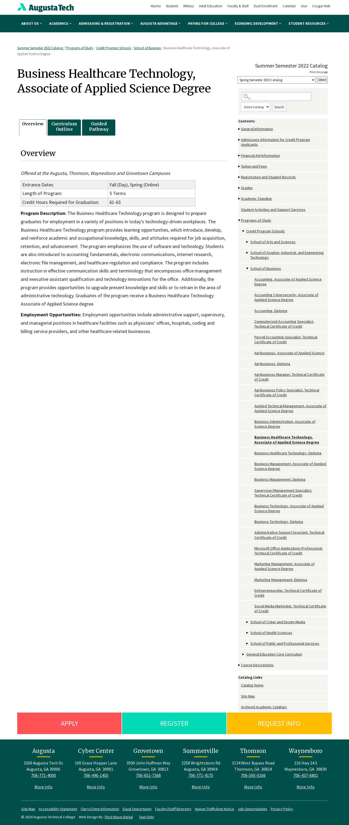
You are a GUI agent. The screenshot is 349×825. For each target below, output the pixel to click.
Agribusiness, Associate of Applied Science (289, 352)
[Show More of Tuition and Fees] (239, 166)
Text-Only (146, 817)
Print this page (318, 72)
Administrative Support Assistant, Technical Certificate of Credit (289, 535)
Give (304, 6)
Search (279, 107)
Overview (33, 123)
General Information (257, 128)
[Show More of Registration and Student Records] (239, 177)
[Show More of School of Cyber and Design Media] (247, 622)
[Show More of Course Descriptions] (239, 665)
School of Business (147, 48)
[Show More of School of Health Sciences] (247, 633)
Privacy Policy (282, 808)
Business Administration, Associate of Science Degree (284, 424)
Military (188, 6)
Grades (247, 187)
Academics (60, 23)
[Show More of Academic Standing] (239, 198)
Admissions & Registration (106, 23)
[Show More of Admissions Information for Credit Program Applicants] (239, 140)
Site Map (248, 696)
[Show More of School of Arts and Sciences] (247, 242)
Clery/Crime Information (100, 808)
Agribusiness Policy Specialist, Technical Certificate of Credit (286, 392)
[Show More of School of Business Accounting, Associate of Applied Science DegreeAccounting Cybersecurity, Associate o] (247, 268)
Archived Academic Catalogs (264, 706)
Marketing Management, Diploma (280, 579)
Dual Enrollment (265, 6)
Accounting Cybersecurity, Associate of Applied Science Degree (286, 297)
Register (174, 723)
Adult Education (210, 6)
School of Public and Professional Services (284, 643)
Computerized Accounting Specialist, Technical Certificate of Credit (284, 324)
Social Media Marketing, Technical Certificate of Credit (290, 608)
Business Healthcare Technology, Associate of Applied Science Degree (286, 439)
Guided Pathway (99, 126)
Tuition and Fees (254, 166)
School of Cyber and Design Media (277, 621)
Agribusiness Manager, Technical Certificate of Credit (289, 377)
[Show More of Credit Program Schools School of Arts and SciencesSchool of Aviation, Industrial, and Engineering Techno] (243, 231)
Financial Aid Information (260, 155)
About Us (31, 23)
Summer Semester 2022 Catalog (40, 48)
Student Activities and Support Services (273, 209)
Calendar (289, 6)
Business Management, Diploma (279, 479)
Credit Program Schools (113, 48)
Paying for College (207, 23)
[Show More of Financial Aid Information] (239, 155)
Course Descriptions (257, 665)
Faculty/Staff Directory (173, 808)
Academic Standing (256, 198)
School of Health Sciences (271, 632)
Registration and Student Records (268, 177)
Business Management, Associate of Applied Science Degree (290, 466)
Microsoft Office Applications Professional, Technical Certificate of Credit (288, 550)
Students (172, 6)
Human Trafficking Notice (214, 808)
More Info (43, 786)
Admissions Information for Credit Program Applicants (275, 142)
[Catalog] (276, 80)
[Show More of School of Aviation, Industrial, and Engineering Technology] (247, 253)
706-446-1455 (96, 775)
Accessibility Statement (58, 808)
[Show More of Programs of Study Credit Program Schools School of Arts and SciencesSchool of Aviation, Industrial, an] (239, 220)
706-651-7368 (148, 775)
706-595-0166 (253, 775)
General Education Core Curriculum (274, 654)
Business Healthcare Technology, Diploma (287, 453)
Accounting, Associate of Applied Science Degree (288, 281)
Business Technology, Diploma (278, 521)
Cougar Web (321, 6)
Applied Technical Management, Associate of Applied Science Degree (290, 408)
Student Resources (309, 23)
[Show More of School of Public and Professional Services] (247, 643)
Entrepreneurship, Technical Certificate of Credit (288, 593)
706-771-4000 (43, 775)
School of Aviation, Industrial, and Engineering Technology (287, 255)
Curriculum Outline (64, 126)
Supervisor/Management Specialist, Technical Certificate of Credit (283, 493)
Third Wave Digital (118, 817)
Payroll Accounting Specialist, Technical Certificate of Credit (285, 339)
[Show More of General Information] (239, 129)
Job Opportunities (252, 808)
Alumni (156, 6)
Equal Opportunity (137, 808)
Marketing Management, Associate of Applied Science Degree (284, 566)
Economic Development (258, 23)
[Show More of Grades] (239, 188)
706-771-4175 (200, 775)
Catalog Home (252, 685)
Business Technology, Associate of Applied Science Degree (289, 508)
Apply (69, 723)
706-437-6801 (305, 775)
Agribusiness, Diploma (272, 363)
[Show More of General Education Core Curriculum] (243, 654)
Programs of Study (79, 48)
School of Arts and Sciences (272, 241)
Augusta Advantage (160, 23)
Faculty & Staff (238, 6)
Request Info (279, 723)
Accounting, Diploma (270, 310)
